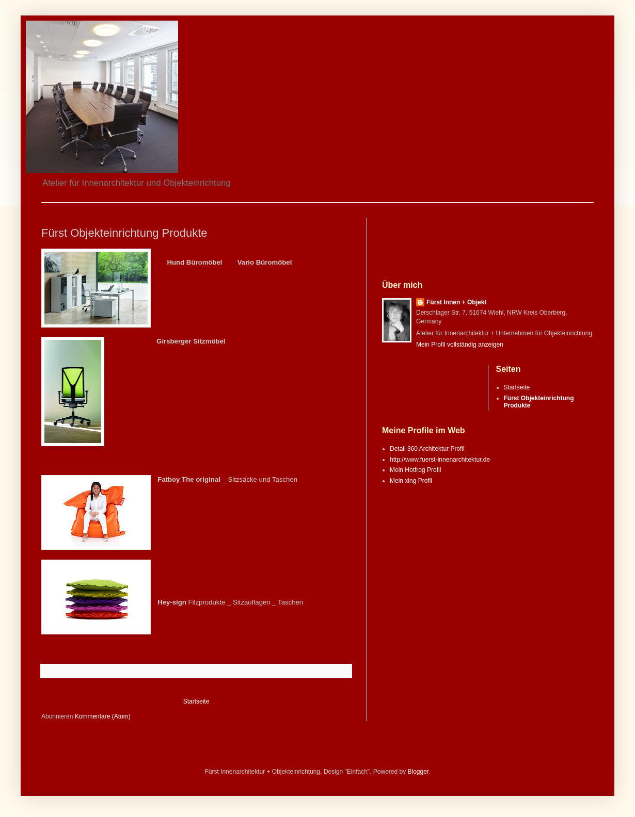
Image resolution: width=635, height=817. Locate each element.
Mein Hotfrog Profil (415, 469)
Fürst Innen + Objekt (456, 302)
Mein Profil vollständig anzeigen (459, 344)
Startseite (196, 701)
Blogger (418, 771)
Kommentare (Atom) (103, 716)
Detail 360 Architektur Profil (427, 448)
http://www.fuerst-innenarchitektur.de (440, 459)
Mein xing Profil (411, 480)
